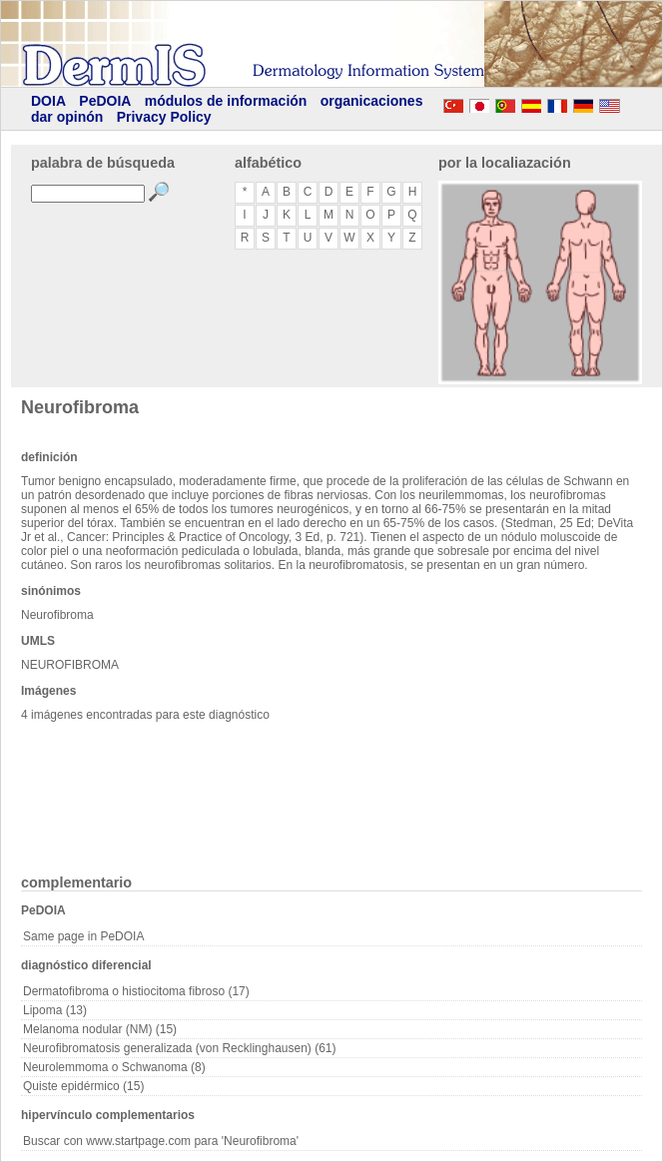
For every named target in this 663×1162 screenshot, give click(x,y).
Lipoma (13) (55, 1010)
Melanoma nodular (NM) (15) (100, 1029)
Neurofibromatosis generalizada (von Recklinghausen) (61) (179, 1048)
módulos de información (226, 101)
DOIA (48, 101)
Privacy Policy (164, 117)
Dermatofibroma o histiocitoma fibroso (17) (136, 991)
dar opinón (67, 117)
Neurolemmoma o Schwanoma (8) (114, 1067)
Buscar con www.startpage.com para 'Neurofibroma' (161, 1141)
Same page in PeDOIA (83, 936)
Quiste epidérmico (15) (83, 1086)
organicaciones (372, 101)
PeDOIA (105, 101)
